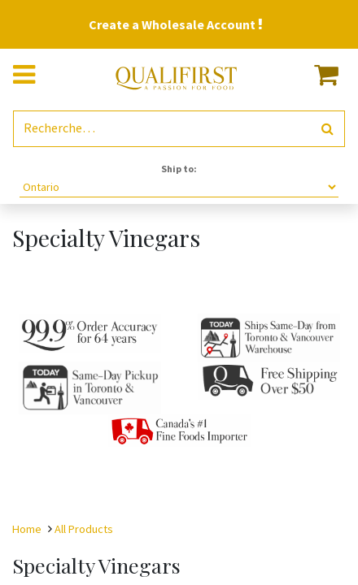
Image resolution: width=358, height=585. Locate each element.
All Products (84, 529)
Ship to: (179, 168)
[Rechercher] (327, 128)
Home (26, 529)
